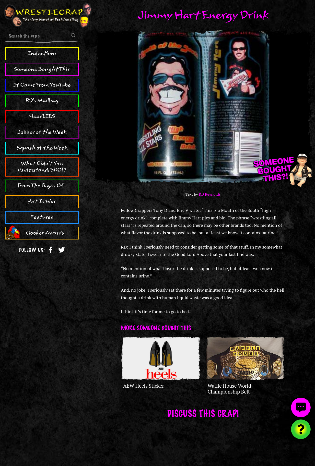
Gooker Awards (45, 233)
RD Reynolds (210, 194)
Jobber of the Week (42, 132)
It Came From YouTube (42, 85)
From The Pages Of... (42, 185)
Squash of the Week (42, 148)
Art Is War (42, 201)
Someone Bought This (42, 69)
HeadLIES (42, 116)
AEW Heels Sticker (143, 385)
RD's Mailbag (42, 100)
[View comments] (301, 407)
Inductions (42, 53)
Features (42, 217)
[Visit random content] (301, 429)
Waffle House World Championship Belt (229, 388)
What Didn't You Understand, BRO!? (42, 167)
